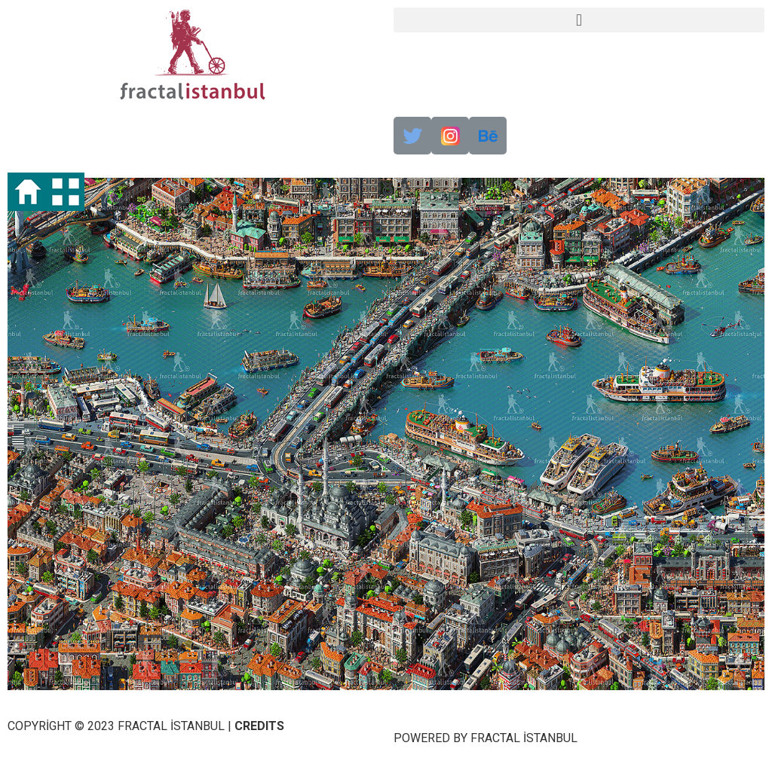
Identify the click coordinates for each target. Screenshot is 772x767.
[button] (579, 20)
